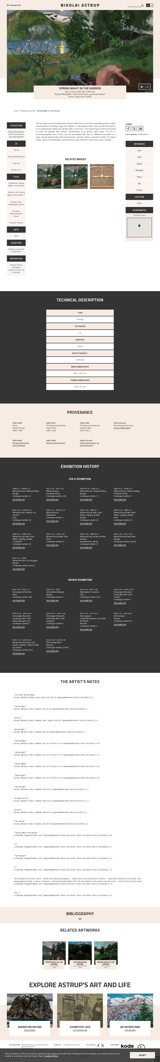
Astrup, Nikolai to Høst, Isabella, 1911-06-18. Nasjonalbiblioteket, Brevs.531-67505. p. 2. (51, 824)
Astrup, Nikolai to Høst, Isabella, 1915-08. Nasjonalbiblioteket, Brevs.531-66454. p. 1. (50, 732)
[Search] (143, 5)
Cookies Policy (51, 1056)
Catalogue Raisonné (27, 111)
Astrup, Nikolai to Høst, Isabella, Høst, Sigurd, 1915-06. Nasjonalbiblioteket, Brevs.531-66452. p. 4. (56, 720)
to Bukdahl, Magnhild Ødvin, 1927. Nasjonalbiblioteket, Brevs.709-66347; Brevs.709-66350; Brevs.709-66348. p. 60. (63, 835)
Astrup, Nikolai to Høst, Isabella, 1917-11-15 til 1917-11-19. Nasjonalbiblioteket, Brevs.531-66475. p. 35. (57, 766)
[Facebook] (98, 1047)
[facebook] (128, 128)
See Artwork (29, 1030)
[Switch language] (148, 5)
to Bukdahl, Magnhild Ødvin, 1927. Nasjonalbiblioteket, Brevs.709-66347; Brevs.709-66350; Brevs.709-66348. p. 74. (63, 858)
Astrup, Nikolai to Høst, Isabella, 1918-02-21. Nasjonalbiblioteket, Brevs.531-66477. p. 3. (51, 789)
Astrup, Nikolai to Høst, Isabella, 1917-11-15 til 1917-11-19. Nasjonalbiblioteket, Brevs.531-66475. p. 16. (57, 743)
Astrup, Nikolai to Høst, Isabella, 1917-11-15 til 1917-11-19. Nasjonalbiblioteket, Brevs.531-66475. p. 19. (57, 755)
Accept (142, 1055)
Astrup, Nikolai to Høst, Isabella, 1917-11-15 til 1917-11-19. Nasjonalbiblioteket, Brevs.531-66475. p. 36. (57, 778)
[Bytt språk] (151, 5)
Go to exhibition (80, 1030)
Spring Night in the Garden (48, 111)
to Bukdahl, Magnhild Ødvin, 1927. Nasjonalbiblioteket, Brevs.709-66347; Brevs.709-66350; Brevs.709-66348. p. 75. (63, 895)
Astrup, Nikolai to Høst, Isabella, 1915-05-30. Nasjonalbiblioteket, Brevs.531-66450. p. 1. (51, 709)
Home (16, 111)
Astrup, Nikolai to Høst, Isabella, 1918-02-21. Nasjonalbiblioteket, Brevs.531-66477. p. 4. (51, 801)
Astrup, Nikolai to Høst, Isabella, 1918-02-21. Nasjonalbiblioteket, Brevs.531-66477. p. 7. (51, 812)
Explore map (130, 1030)
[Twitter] (102, 1047)
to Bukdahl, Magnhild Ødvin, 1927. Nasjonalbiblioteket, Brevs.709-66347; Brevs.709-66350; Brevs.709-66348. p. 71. (63, 847)
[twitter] (134, 128)
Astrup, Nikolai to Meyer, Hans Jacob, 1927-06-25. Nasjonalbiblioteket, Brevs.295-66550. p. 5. (53, 697)
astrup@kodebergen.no (71, 1045)
